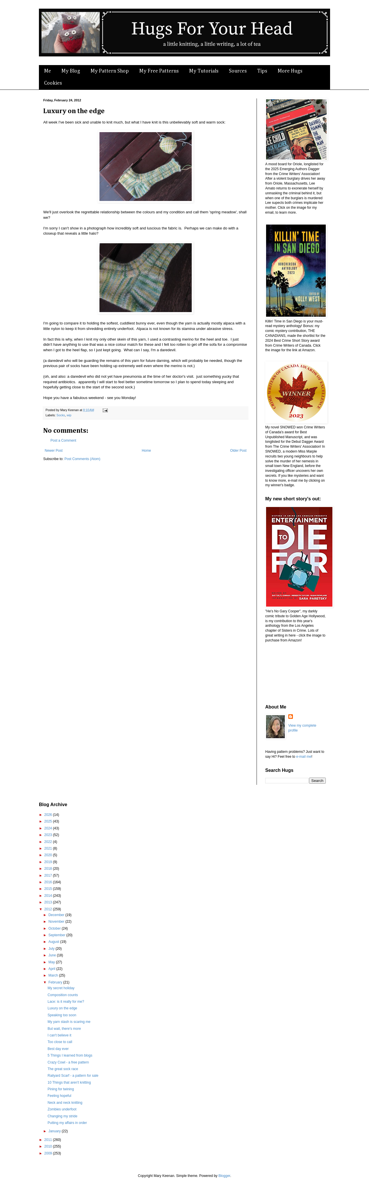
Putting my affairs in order (67, 1123)
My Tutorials (204, 71)
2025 (48, 821)
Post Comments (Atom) (82, 459)
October (55, 928)
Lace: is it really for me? (66, 1002)
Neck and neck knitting (65, 1103)
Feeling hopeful (59, 1096)
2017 (48, 875)
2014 (48, 896)
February (55, 982)
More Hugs (290, 71)
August (54, 942)
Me (47, 71)
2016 (48, 882)
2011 (48, 1140)
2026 (48, 815)
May (52, 962)
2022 (48, 842)
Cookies (53, 83)
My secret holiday (61, 988)
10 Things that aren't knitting (69, 1082)
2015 (48, 889)
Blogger (224, 1176)
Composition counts (63, 995)
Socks (61, 415)
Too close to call (60, 1042)
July (52, 949)
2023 (48, 835)
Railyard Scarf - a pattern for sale (73, 1076)
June (52, 955)
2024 (48, 828)
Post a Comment (63, 440)
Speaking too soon (62, 1015)
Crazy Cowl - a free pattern (68, 1062)
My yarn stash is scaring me (69, 1022)
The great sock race (63, 1069)
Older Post (238, 451)
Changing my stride (62, 1116)
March (53, 975)
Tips (262, 71)
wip (69, 415)
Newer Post (54, 451)
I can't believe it (59, 1035)
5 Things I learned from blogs (70, 1055)
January (55, 1131)
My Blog (70, 71)
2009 (48, 1153)
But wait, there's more (64, 1029)
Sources (238, 71)
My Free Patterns (159, 71)
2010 (48, 1146)
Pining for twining (61, 1089)
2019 (48, 862)
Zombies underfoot (62, 1109)
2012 (48, 909)
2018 (48, 869)
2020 (48, 855)
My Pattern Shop (110, 71)
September (57, 935)
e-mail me (303, 757)
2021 (48, 848)
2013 (48, 902)
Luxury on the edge (62, 1008)
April (52, 969)
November (56, 922)
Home (146, 451)
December (56, 915)
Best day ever (58, 1049)
